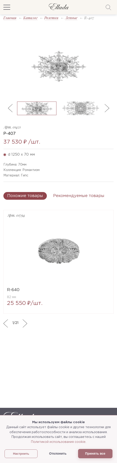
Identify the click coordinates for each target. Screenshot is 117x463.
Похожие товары (25, 196)
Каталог (30, 17)
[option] (58, 66)
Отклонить (58, 453)
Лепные (71, 17)
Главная (10, 17)
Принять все (95, 453)
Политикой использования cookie (58, 441)
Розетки (51, 17)
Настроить (21, 453)
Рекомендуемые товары (78, 196)
